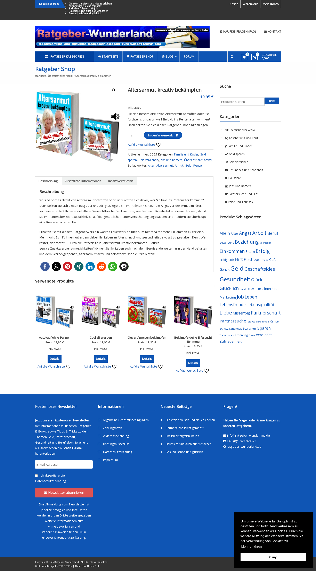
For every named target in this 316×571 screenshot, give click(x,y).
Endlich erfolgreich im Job (83, 8)
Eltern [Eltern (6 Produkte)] (250, 251)
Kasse (233, 4)
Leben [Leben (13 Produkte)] (251, 297)
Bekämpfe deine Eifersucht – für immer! (193, 339)
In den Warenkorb (160, 135)
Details (54, 358)
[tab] (48, 181)
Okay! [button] (273, 557)
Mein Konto (270, 4)
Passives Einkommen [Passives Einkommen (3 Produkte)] (258, 321)
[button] (45, 266)
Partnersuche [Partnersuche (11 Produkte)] (233, 321)
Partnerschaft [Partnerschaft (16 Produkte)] (266, 313)
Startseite (40, 76)
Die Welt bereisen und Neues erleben (90, 3)
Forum (189, 56)
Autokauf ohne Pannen (54, 337)
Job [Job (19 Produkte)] (240, 296)
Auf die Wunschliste (144, 144)
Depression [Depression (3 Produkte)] (265, 242)
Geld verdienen (148, 160)
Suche (272, 101)
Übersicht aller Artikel (60, 76)
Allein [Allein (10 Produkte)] (225, 233)
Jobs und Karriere (171, 160)
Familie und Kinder (186, 154)
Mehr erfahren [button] (251, 546)
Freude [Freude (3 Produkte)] (264, 260)
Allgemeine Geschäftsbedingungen (126, 420)
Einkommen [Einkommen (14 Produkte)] (232, 251)
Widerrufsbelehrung (116, 436)
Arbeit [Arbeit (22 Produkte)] (259, 232)
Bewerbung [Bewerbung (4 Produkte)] (227, 242)
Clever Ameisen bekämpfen (147, 337)
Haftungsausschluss (116, 444)
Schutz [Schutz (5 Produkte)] (224, 328)
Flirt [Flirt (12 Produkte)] (239, 259)
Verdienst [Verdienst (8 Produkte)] (264, 334)
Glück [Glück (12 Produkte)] (256, 280)
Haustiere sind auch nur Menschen (88, 11)
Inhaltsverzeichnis (120, 181)
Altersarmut (164, 165)
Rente (197, 165)
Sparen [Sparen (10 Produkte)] (264, 328)
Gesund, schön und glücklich (84, 13)
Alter (151, 165)
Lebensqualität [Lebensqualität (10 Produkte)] (260, 304)
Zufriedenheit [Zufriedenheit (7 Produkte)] (231, 341)
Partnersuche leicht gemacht (84, 6)
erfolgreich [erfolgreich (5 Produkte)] (227, 260)
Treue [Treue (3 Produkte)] (252, 335)
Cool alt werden (101, 337)
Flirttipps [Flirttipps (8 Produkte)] (252, 259)
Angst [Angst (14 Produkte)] (245, 233)
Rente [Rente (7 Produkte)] (274, 321)
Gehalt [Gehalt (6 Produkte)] (224, 269)
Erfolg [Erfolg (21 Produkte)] (263, 250)
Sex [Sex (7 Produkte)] (245, 328)
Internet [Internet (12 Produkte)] (254, 288)
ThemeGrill (93, 566)
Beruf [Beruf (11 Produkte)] (272, 233)
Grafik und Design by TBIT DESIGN (53, 566)
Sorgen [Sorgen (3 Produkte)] (253, 328)
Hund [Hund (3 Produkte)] (243, 289)
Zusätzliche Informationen (83, 181)
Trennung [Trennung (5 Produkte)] (241, 335)
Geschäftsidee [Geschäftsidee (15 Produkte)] (259, 269)
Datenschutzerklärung (50, 481)
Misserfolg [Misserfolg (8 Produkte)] (241, 313)
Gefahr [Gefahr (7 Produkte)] (274, 259)
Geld (188, 165)
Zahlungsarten (112, 428)
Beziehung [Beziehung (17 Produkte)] (247, 241)
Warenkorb (250, 4)
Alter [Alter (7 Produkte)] (234, 233)
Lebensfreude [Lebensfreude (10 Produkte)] (233, 304)
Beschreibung (48, 181)
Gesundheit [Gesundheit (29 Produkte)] (235, 279)
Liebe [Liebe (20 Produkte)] (226, 312)
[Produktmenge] (133, 136)
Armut (179, 165)
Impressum (110, 460)
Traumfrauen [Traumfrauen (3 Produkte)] (227, 335)
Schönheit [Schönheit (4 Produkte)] (235, 328)
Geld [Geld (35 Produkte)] (237, 268)
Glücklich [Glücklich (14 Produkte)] (229, 288)
